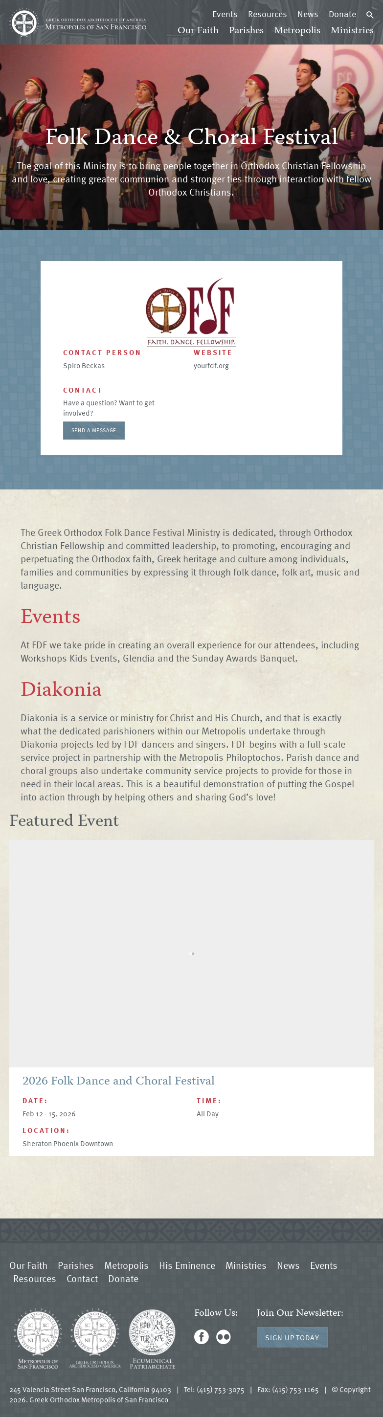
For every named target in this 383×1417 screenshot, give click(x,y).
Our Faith (198, 31)
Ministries (352, 31)
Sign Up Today (292, 1337)
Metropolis (297, 31)
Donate (342, 13)
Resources (267, 13)
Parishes (246, 31)
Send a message (93, 430)
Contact (82, 1278)
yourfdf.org (211, 365)
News (307, 13)
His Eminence (187, 1265)
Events (225, 13)
